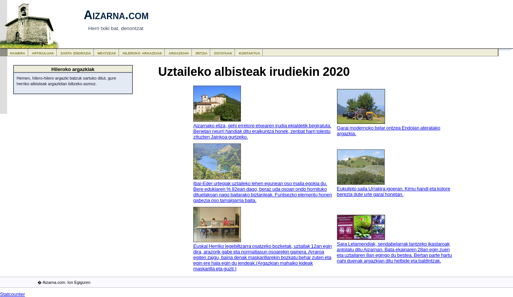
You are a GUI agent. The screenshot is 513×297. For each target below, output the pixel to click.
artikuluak (43, 53)
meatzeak (107, 53)
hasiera (18, 53)
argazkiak (179, 53)
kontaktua (249, 53)
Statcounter (12, 294)
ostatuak (223, 53)
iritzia (202, 53)
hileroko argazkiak (142, 53)
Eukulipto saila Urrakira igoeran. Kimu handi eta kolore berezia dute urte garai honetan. (393, 191)
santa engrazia (75, 53)
